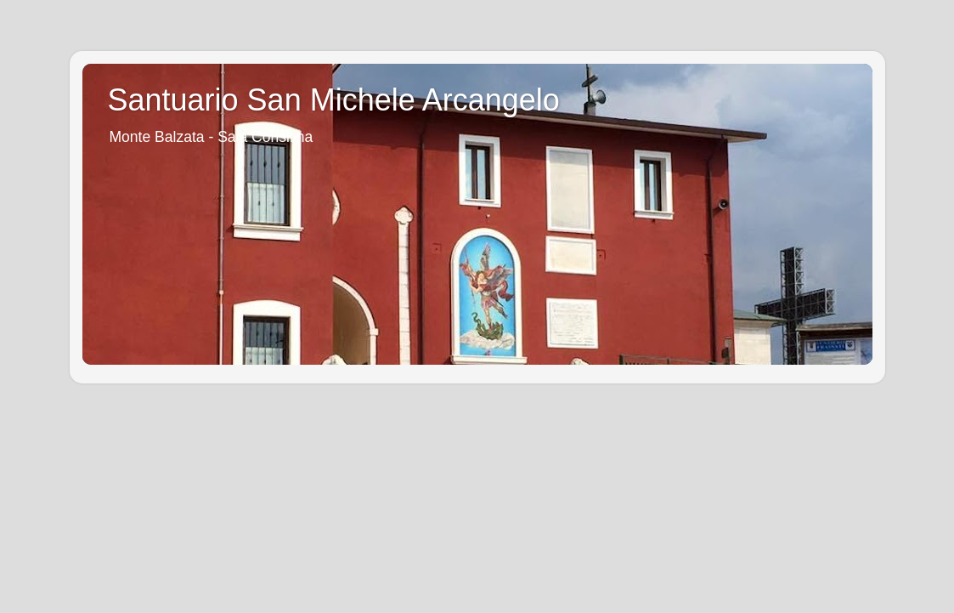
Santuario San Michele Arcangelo (334, 99)
